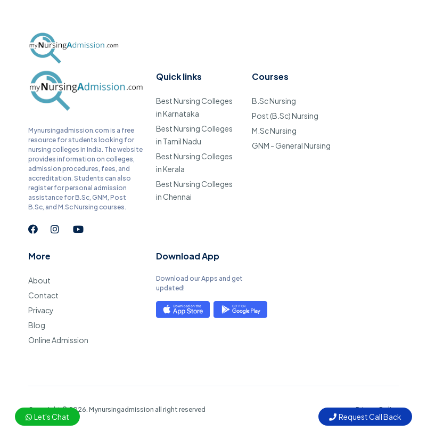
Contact (43, 295)
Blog (36, 325)
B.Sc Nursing (274, 100)
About (39, 280)
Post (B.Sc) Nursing (285, 115)
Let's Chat (47, 416)
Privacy (41, 310)
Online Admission (58, 340)
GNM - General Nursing (291, 145)
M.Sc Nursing (274, 130)
